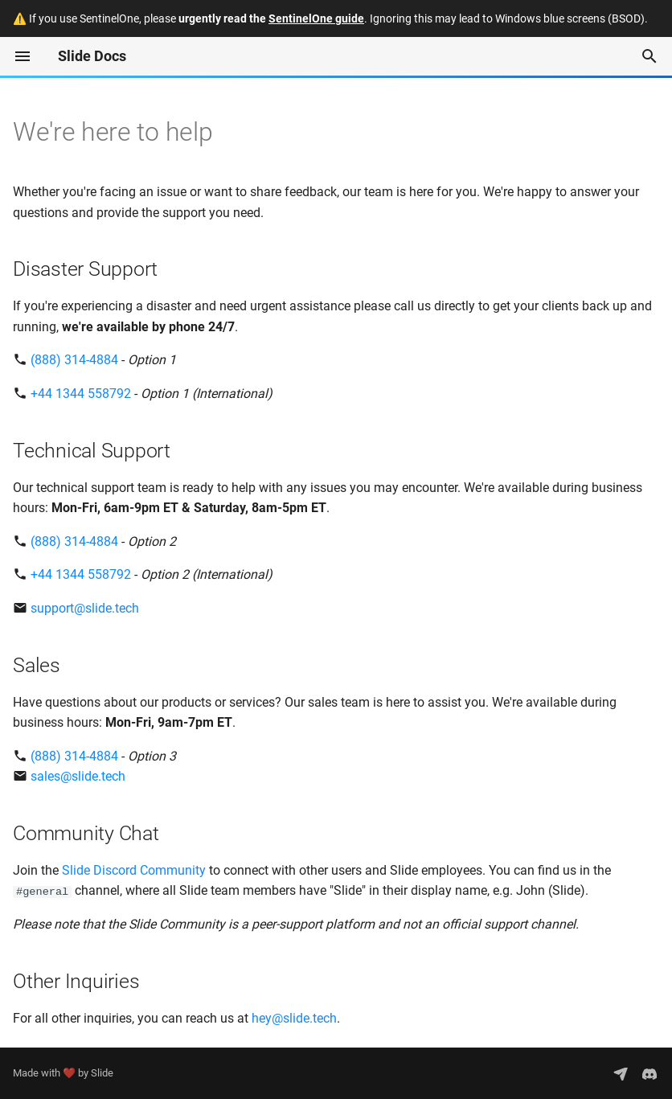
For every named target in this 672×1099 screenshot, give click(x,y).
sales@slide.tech (78, 776)
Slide (102, 1073)
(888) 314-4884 (74, 359)
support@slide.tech (85, 608)
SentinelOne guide (316, 18)
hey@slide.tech (294, 1018)
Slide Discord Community (134, 870)
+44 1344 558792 (81, 393)
